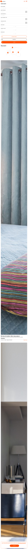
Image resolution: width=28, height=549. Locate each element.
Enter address (14, 7)
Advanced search (9, 36)
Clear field (9, 39)
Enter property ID (14, 15)
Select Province (14, 11)
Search (8, 42)
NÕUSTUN (14, 545)
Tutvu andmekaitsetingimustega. (22, 543)
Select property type (14, 18)
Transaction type (14, 22)
